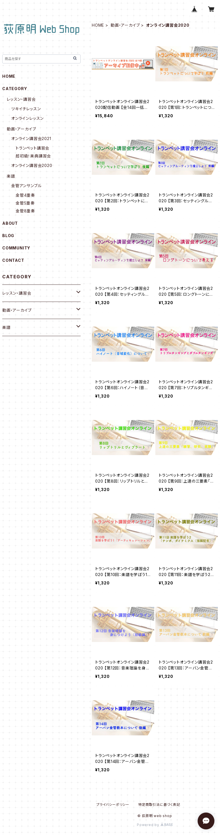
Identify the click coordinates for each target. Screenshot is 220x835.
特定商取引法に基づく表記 (159, 804)
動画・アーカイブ (125, 25)
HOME (98, 25)
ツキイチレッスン (26, 108)
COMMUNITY (16, 248)
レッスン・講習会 (21, 99)
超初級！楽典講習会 (33, 155)
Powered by (155, 825)
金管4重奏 (25, 195)
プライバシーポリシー (112, 804)
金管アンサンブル (26, 185)
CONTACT (13, 260)
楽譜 (11, 176)
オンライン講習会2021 (31, 138)
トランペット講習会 (32, 148)
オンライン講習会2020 (31, 165)
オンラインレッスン (27, 118)
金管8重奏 (25, 210)
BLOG (8, 235)
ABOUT (10, 223)
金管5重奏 (25, 203)
